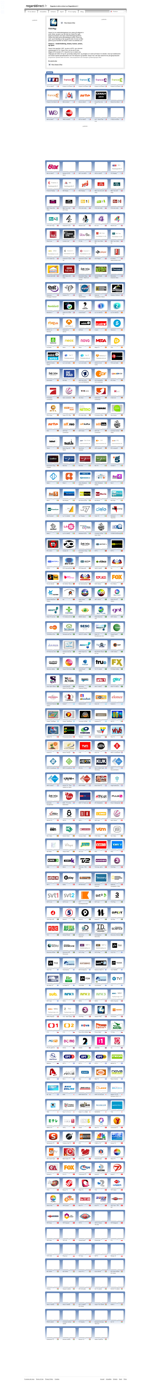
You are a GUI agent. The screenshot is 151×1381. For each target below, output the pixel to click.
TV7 (112, 985)
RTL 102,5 (49, 550)
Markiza (49, 1063)
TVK (112, 1112)
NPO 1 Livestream (115, 752)
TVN (80, 752)
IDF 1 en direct (82, 173)
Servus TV (49, 820)
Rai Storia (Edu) (83, 500)
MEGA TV (113, 1063)
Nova (80, 347)
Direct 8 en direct (115, 102)
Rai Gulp (113, 500)
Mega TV (97, 347)
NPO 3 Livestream (67, 768)
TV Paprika (81, 1322)
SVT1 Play (81, 952)
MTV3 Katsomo (83, 969)
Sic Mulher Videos (67, 583)
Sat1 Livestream (67, 397)
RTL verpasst (114, 448)
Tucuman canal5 (83, 721)
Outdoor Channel (115, 295)
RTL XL (81, 768)
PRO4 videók (50, 1322)
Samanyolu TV (50, 1143)
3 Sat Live (113, 397)
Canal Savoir (82, 312)
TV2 (96, 1190)
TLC (48, 935)
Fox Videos (114, 583)
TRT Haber (113, 1190)
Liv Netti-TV (66, 985)
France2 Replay (51, 190)
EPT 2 (80, 1063)
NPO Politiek (82, 785)
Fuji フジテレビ (67, 1112)
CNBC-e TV (98, 1143)
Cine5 (80, 1127)
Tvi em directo (50, 583)
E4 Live (97, 225)
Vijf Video (49, 851)
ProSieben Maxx (99, 415)
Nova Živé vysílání (83, 1032)
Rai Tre (96, 465)
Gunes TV (113, 1143)
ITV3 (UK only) (114, 208)
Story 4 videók (50, 1304)
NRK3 (96, 1001)
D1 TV (112, 1322)
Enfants (53, 11)
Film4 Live (49, 241)
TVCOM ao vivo (51, 634)
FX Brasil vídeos (115, 669)
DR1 (96, 851)
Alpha (48, 1079)
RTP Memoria (82, 568)
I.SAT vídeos (114, 651)
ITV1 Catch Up (50, 258)
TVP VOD (49, 1256)
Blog (82, 11)
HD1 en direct (98, 173)
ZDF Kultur (81, 430)
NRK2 (80, 1001)
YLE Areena (66, 969)
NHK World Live (83, 1094)
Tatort (48, 448)
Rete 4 (64, 483)
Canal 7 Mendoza (67, 721)
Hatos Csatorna (99, 1339)
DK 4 (48, 884)
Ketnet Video (66, 836)
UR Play (113, 919)
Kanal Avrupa (98, 1158)
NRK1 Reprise (114, 1001)
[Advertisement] (51, 2)
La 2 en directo (114, 312)
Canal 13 (49, 752)
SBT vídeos (98, 599)
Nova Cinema (114, 1079)
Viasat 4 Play (98, 1016)
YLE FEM (81, 985)
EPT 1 (64, 1063)
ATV (80, 1143)
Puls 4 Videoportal (115, 803)
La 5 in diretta (66, 533)
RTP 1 (96, 550)
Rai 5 (48, 500)
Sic (111, 568)
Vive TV (113, 737)
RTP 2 (112, 550)
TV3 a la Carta (114, 363)
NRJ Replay (82, 190)
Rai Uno (65, 465)
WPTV (96, 1256)
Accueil (102, 1379)
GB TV (112, 721)
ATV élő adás (82, 1289)
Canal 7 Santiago (51, 721)
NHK (64, 1094)
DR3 (48, 867)
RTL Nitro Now (82, 415)
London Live (66, 241)
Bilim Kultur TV (66, 1158)
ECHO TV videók (115, 1289)
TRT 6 (80, 1223)
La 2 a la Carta (82, 363)
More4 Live (113, 225)
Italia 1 (48, 483)
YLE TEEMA (114, 969)
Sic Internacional (83, 583)
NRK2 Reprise (50, 1016)
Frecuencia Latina (67, 737)
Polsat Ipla (97, 1240)
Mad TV (97, 1079)
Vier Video (113, 836)
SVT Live (97, 902)
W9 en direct (50, 119)
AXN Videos (98, 583)
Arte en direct (82, 102)
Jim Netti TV (50, 985)
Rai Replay (65, 500)
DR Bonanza (82, 884)
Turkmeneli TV (82, 1174)
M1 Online (49, 1271)
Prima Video (98, 1032)
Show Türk (49, 1205)
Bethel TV (49, 737)
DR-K (64, 867)
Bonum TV (81, 1339)
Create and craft (51, 276)
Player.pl (65, 1256)
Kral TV (97, 1205)
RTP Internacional (67, 568)
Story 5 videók (66, 1304)
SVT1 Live (49, 902)
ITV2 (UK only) (98, 208)
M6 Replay (65, 190)
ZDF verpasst (98, 448)
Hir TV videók (98, 1289)
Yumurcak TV (114, 1127)
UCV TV (97, 752)
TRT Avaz (49, 1223)
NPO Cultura (50, 785)
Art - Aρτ (49, 1094)
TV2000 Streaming (116, 533)
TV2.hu (48, 1289)
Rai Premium (50, 516)
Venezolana (98, 737)
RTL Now (113, 380)
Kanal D (97, 1174)
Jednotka (97, 1047)
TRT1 (64, 1127)
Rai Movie (97, 500)
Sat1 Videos (114, 820)
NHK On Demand (99, 1094)
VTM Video (97, 836)
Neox (64, 347)
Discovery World (51, 952)
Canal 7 (65, 704)
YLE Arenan (98, 985)
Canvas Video (82, 836)
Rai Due (81, 465)
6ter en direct (50, 173)
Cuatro (96, 330)
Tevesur (81, 737)
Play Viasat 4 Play (57, 64)
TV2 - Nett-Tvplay (67, 1016)
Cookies (57, 1379)
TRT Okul (49, 1240)
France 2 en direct (67, 86)
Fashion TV (66, 295)
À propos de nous (29, 1379)
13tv (112, 347)
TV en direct (32, 11)
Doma (64, 1047)
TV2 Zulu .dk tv (99, 867)
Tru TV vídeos (98, 669)
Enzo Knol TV (98, 785)
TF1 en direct (50, 86)
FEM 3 (112, 1304)
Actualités (43, 11)
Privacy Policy (49, 1379)
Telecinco (113, 330)
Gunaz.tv (49, 1174)
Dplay (64, 884)
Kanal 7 (113, 1174)
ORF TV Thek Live (83, 803)
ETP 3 (96, 1063)
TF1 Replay (114, 173)
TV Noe (113, 1032)
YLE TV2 (49, 969)
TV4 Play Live (50, 919)
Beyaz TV (65, 1190)
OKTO (64, 820)
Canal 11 (113, 704)
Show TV (113, 1158)
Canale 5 (113, 465)
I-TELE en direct (115, 119)
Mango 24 (113, 1256)
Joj (111, 1047)
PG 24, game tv (51, 1047)
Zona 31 (97, 704)
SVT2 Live (65, 902)
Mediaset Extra (82, 533)
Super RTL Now (67, 415)
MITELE (81, 330)
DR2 (112, 851)
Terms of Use (40, 1379)
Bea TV (81, 1205)
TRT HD (65, 1240)
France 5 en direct (115, 86)
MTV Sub (49, 1001)
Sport (62, 11)
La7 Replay (82, 516)
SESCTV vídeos (83, 634)
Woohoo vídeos (51, 669)
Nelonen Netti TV (99, 969)
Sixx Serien (114, 415)
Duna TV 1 (81, 1271)
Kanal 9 (81, 919)
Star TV (97, 1127)
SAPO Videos (98, 568)
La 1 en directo (98, 312)
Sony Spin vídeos (51, 686)
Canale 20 (65, 550)
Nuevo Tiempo (66, 752)
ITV (112, 1240)
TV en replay (72, 11)
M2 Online (65, 1271)
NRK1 (64, 1001)
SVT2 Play (97, 952)
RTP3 (48, 568)
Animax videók (66, 1339)
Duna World (98, 1271)
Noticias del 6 (82, 704)
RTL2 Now (49, 415)
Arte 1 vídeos (98, 686)
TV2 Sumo (113, 1016)
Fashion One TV (67, 1143)
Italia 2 (48, 533)
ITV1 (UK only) (82, 208)
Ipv (63, 599)
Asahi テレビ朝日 (83, 1112)
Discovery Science (115, 935)
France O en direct (51, 102)
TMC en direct (66, 119)
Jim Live (81, 851)
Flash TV (81, 1190)
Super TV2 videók (99, 1304)
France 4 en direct (99, 86)
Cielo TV (97, 516)
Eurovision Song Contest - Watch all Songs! (84, 277)
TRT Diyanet (66, 1223)
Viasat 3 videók (67, 1289)
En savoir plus (52, 61)
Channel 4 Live (66, 225)
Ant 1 (64, 1079)
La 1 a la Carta (66, 363)
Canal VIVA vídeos (67, 669)
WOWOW (97, 1112)
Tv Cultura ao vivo (67, 616)
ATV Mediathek (99, 803)
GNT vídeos (114, 616)
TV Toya (81, 1256)
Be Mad (65, 380)
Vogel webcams (115, 785)
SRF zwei (97, 820)
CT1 (48, 1032)
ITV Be (80, 241)
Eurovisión (49, 380)
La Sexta (49, 347)
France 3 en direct (83, 86)
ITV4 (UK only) (50, 225)
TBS (48, 1112)
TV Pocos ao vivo (51, 651)
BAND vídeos (82, 616)
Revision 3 (49, 312)
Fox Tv (64, 1174)
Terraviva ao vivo (67, 634)
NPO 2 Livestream (51, 768)
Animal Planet (66, 935)
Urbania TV (98, 721)
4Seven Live (82, 225)
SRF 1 (80, 820)
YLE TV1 (113, 952)
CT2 (64, 1032)
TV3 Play (113, 867)
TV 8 (48, 1190)
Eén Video (49, 836)
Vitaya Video (66, 851)
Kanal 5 (65, 919)
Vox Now (81, 397)
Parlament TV (50, 1339)
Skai (80, 1079)
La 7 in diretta (66, 516)
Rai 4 (112, 483)
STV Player (98, 258)
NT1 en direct (82, 119)
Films (125, 1379)
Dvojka (80, 1047)
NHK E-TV (49, 1127)
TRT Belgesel (114, 1223)
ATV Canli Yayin (51, 1158)
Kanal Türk (81, 1158)
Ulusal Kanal (82, 1240)
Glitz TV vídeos (115, 686)
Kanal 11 (97, 919)
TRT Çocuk (66, 1205)
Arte (48, 430)
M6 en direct (66, 102)
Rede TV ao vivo (51, 616)
